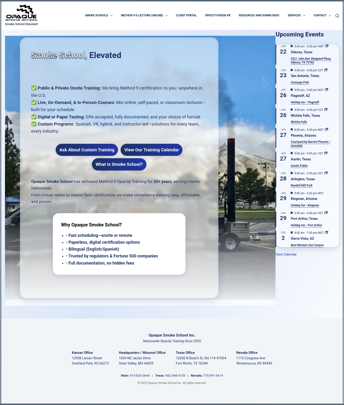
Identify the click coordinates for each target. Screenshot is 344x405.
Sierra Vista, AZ (302, 238)
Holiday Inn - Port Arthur (306, 225)
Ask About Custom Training (86, 150)
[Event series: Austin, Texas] (325, 153)
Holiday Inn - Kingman (305, 205)
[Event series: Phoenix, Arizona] (326, 129)
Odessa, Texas (301, 52)
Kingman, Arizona (304, 199)
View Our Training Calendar (151, 150)
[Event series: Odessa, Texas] (326, 46)
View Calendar (286, 254)
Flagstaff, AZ (300, 96)
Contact (322, 15)
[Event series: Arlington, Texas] (326, 173)
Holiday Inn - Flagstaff (305, 102)
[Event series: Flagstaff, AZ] (326, 90)
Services (296, 15)
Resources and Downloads (259, 15)
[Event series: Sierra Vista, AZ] (326, 232)
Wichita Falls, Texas (305, 115)
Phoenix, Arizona (303, 135)
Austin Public (299, 165)
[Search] (337, 16)
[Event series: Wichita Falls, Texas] (325, 110)
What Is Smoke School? (119, 164)
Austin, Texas (301, 159)
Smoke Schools (99, 15)
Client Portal (186, 15)
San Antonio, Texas (305, 76)
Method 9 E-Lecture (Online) (144, 15)
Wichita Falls (299, 122)
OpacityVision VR (218, 15)
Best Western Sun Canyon (307, 245)
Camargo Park (300, 82)
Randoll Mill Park (301, 185)
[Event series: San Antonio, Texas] (325, 70)
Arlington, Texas (303, 179)
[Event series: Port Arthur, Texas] (326, 213)
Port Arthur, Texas (304, 218)
